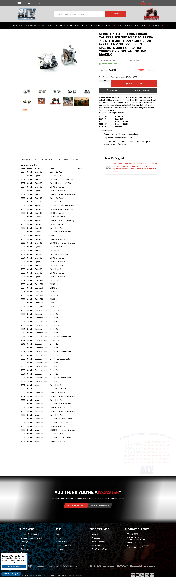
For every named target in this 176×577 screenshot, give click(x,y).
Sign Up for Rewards (100, 505)
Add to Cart (135, 83)
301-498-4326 (132, 534)
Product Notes (47, 159)
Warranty (63, 159)
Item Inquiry (113, 90)
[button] (90, 14)
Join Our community (76, 505)
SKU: (130, 60)
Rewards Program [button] (11, 573)
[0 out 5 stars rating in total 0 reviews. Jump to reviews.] (146, 70)
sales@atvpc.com (133, 542)
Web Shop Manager (75, 572)
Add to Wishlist (143, 90)
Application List (29, 159)
